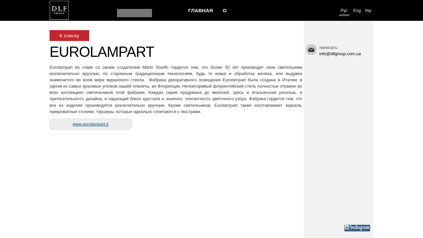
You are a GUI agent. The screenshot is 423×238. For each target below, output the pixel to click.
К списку (69, 35)
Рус (344, 10)
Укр (368, 10)
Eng (357, 10)
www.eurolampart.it (91, 124)
